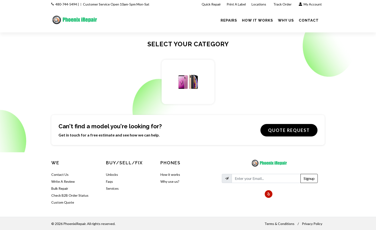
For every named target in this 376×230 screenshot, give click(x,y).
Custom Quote (62, 202)
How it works (170, 174)
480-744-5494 (66, 4)
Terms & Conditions (279, 224)
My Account (310, 4)
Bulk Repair (59, 188)
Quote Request (289, 130)
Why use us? (169, 181)
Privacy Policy (312, 224)
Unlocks (112, 174)
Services (112, 188)
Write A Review (63, 181)
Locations (259, 4)
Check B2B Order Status (69, 195)
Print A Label (236, 4)
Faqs (109, 181)
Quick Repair (211, 4)
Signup (309, 178)
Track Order (282, 4)
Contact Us (60, 174)
